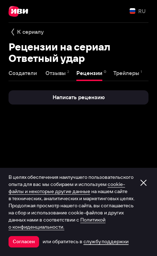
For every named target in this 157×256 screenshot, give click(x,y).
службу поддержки (106, 241)
